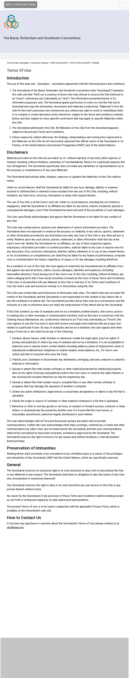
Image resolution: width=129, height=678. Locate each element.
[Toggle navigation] (123, 5)
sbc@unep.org (15, 527)
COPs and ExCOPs (59, 63)
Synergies (24, 63)
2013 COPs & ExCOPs (80, 63)
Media (96, 63)
